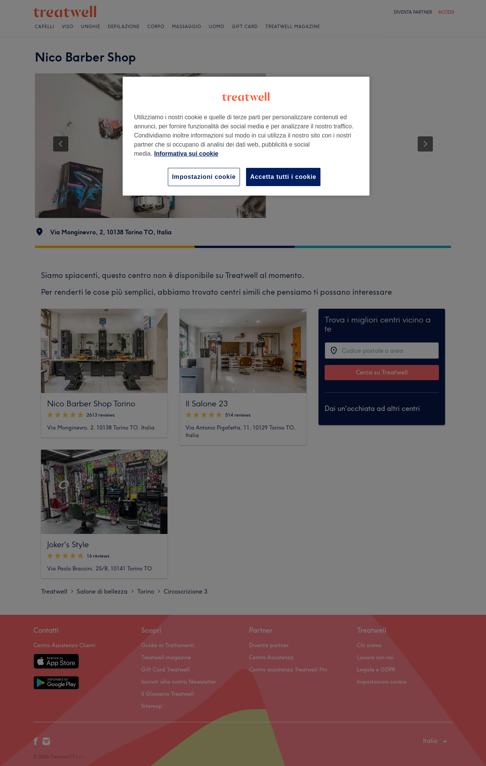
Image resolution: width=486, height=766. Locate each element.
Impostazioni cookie (204, 177)
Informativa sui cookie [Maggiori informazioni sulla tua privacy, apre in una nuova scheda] (186, 153)
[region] (246, 136)
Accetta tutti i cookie (283, 177)
